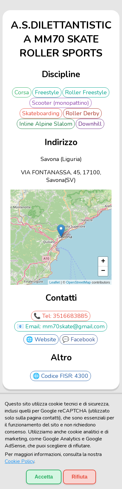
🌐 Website (41, 339)
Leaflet (54, 282)
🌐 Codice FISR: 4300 (60, 376)
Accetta (44, 476)
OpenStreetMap (78, 282)
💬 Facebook (78, 339)
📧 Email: (29, 326)
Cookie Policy (19, 461)
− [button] (103, 271)
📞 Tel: (43, 316)
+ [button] (103, 261)
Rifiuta (79, 476)
